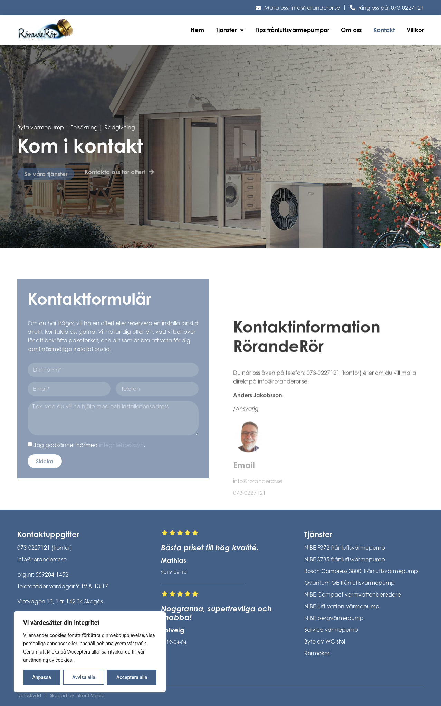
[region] (90, 651)
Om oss (351, 29)
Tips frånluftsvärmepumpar (292, 29)
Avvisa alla (83, 677)
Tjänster (230, 30)
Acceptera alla (131, 677)
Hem (197, 29)
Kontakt (384, 29)
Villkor (415, 29)
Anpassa (41, 677)
